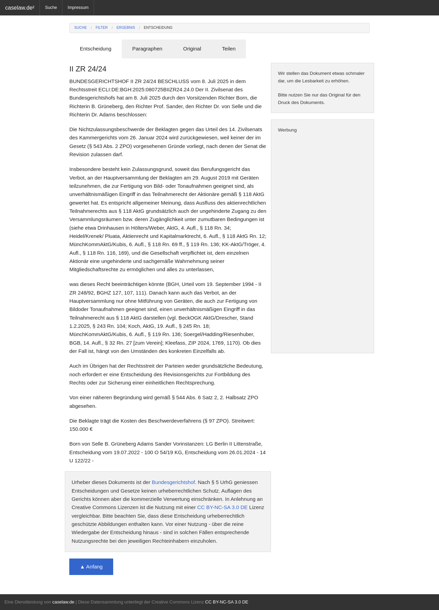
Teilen (229, 48)
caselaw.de (63, 602)
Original (192, 48)
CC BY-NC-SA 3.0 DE (222, 507)
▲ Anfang (91, 566)
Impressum (78, 7)
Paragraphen (147, 48)
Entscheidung (158, 28)
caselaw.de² (19, 7)
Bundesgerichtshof (173, 482)
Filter (102, 28)
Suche (51, 7)
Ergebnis (126, 28)
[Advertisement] (322, 243)
